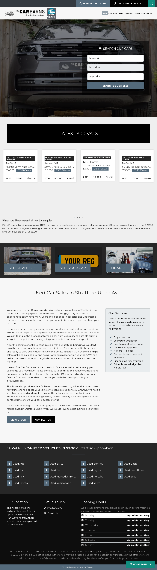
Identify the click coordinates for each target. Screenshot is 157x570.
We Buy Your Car (125, 13)
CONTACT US (43, 419)
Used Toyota (17, 483)
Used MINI (16, 476)
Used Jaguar (91, 470)
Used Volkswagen (57, 483)
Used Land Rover (131, 470)
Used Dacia (127, 463)
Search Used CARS (93, 3)
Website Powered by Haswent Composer (78, 567)
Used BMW (53, 463)
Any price (95, 76)
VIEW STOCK (18, 419)
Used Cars (112, 13)
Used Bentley (92, 463)
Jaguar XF (60, 195)
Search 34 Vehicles (115, 85)
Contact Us (146, 13)
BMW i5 (22, 195)
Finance (137, 13)
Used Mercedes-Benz (60, 476)
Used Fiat (15, 470)
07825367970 (53, 508)
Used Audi (16, 463)
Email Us (51, 513)
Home (105, 13)
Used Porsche (92, 476)
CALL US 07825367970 (129, 3)
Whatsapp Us (140, 564)
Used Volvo (90, 483)
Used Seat (127, 476)
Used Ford (53, 470)
